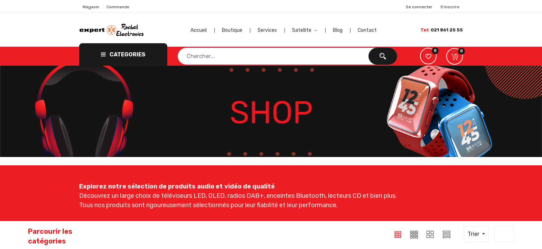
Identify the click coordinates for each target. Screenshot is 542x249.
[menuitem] (202, 30)
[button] (454, 56)
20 (502, 234)
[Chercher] (382, 56)
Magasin (91, 6)
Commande (117, 6)
